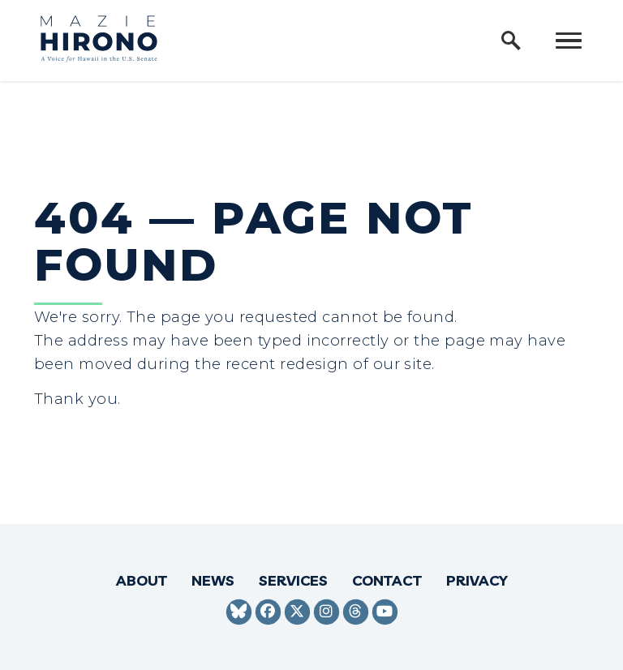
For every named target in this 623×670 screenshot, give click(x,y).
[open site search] (511, 40)
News (212, 580)
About (141, 580)
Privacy (477, 580)
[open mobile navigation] (568, 40)
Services (293, 580)
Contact (387, 580)
